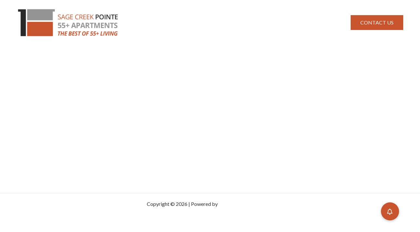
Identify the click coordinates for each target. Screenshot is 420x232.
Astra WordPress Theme (246, 204)
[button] (377, 22)
